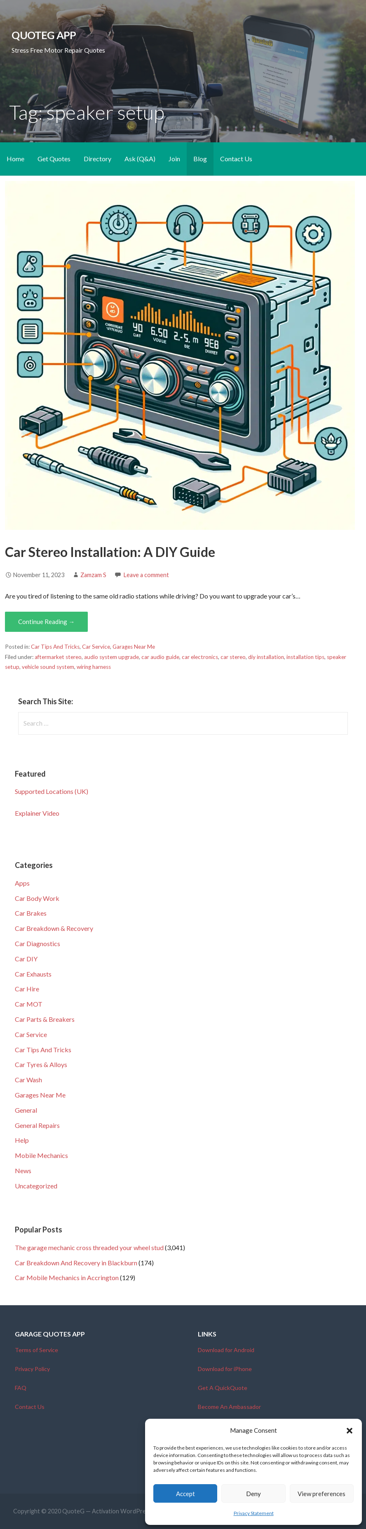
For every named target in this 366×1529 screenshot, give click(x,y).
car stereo (233, 657)
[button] (349, 1431)
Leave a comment (146, 574)
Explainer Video (37, 813)
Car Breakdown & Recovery (54, 928)
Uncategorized (36, 1186)
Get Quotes (54, 158)
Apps (22, 883)
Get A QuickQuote (222, 1387)
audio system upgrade (111, 657)
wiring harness (94, 667)
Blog (200, 158)
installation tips (305, 657)
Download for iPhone (225, 1368)
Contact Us (236, 158)
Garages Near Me (134, 646)
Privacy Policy (32, 1368)
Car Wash (28, 1080)
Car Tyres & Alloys (41, 1064)
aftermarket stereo (58, 657)
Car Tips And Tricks (55, 646)
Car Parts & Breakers (45, 1019)
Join (174, 158)
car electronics (200, 657)
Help (22, 1140)
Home (15, 158)
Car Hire (27, 989)
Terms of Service (36, 1349)
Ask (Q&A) (139, 158)
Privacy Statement (254, 1513)
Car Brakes (31, 913)
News (23, 1170)
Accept (185, 1493)
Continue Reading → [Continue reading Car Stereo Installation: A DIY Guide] (46, 621)
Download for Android (226, 1349)
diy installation (266, 657)
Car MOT (28, 1004)
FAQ (20, 1387)
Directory (97, 158)
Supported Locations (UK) (51, 791)
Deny (253, 1493)
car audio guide (160, 657)
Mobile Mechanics (41, 1155)
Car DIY (26, 959)
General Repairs (37, 1125)
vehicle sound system (48, 667)
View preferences (321, 1493)
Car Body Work (37, 898)
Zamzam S (93, 574)
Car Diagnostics (37, 943)
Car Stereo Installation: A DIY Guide (110, 552)
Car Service (96, 646)
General (26, 1110)
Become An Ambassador (229, 1406)
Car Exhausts (33, 974)
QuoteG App (44, 35)
